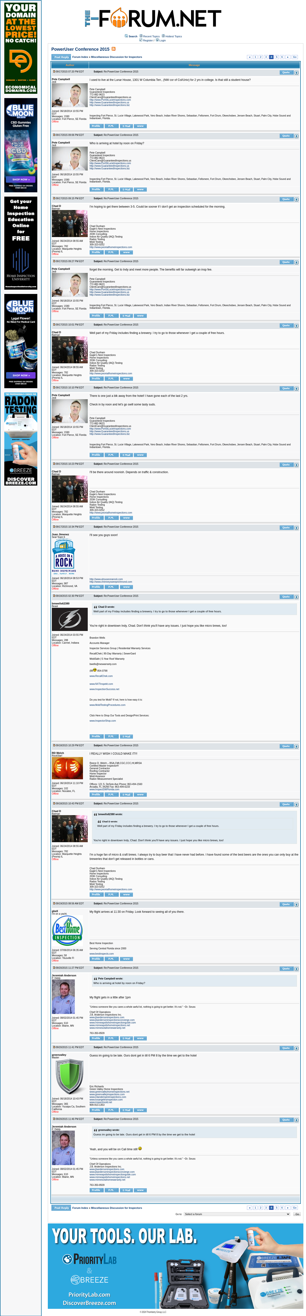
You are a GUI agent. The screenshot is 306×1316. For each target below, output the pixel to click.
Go (294, 57)
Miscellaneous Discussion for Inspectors (116, 56)
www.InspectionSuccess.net (104, 689)
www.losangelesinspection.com (106, 1099)
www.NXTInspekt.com (101, 684)
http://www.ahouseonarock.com (106, 579)
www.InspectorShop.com (103, 720)
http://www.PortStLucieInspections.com (110, 100)
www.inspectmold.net (101, 1102)
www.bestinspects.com (102, 953)
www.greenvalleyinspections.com (107, 1094)
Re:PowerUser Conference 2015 (121, 71)
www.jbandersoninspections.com (107, 1017)
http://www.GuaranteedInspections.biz (110, 105)
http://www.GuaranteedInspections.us (109, 102)
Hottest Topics (173, 36)
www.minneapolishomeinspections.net (110, 1025)
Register (146, 40)
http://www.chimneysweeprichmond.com (111, 582)
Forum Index (80, 56)
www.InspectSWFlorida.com (104, 789)
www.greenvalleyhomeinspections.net (110, 1091)
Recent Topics (151, 36)
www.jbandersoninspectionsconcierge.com (112, 1020)
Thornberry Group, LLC (156, 1312)
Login (161, 40)
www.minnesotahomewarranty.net (107, 1028)
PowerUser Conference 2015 (80, 49)
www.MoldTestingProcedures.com (108, 705)
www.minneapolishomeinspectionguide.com (113, 1022)
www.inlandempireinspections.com (108, 1097)
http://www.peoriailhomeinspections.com (111, 247)
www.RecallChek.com (101, 676)
